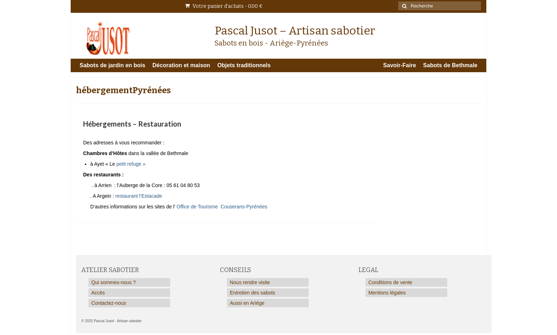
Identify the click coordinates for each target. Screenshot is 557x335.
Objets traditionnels (244, 65)
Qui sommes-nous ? (113, 282)
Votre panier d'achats (224, 6)
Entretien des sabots (252, 293)
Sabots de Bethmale (450, 65)
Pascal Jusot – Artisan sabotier (295, 30)
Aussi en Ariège (247, 303)
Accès (98, 293)
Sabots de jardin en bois (112, 65)
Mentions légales (387, 293)
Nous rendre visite (250, 282)
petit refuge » (132, 164)
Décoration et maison (181, 65)
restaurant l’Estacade (138, 196)
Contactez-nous (108, 303)
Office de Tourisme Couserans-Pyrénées (222, 206)
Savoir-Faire (399, 65)
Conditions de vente (390, 282)
